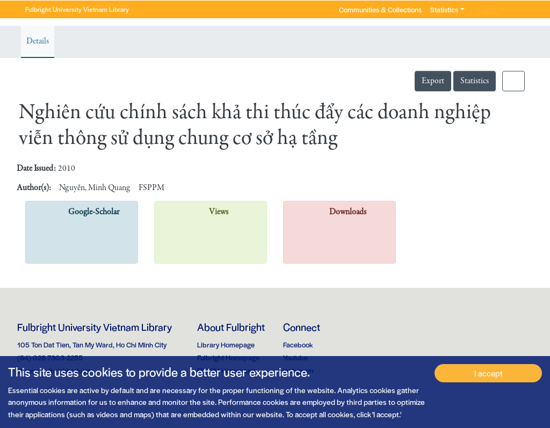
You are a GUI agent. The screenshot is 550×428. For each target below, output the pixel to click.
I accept (488, 373)
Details (37, 41)
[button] (515, 9)
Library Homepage (226, 344)
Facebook (298, 344)
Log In (487, 10)
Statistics (474, 81)
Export (433, 81)
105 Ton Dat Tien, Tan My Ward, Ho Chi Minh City (92, 344)
